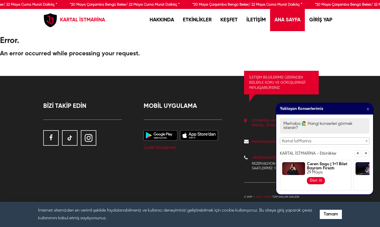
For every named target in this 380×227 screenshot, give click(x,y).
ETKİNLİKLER (197, 20)
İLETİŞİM (256, 20)
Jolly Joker (263, 197)
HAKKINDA (162, 20)
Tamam (331, 214)
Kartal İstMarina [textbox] (296, 141)
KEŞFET (229, 20)
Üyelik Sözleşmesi (160, 148)
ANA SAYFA (287, 20)
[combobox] (324, 141)
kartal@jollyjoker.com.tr (270, 141)
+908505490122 (265, 158)
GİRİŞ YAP (320, 20)
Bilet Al (316, 181)
